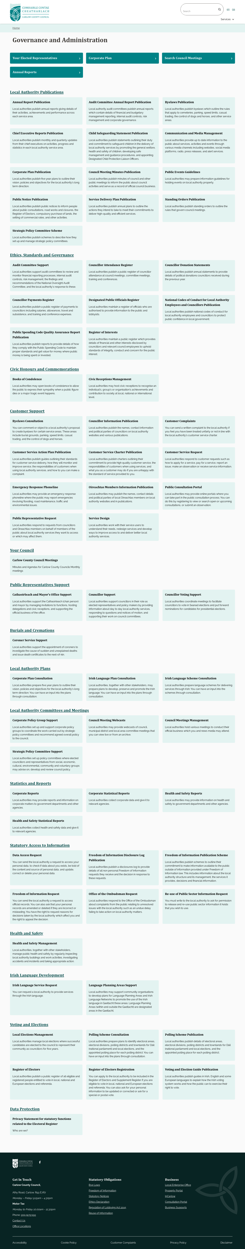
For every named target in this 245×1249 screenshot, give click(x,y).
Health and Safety (26, 944)
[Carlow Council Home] (22, 1163)
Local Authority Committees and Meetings (50, 716)
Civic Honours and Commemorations (45, 374)
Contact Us (18, 1220)
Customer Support (27, 415)
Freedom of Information (102, 1190)
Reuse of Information (101, 1213)
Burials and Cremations (32, 636)
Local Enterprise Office (178, 1185)
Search (185, 5)
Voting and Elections (29, 1035)
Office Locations (21, 1226)
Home (16, 28)
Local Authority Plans (30, 674)
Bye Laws (94, 1185)
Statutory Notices (99, 1196)
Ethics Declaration (99, 1201)
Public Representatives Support (40, 590)
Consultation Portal (176, 1201)
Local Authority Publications (37, 92)
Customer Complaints (123, 1242)
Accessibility (19, 1242)
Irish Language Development (37, 986)
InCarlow (170, 1196)
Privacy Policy (178, 1242)
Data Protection (25, 1120)
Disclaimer (226, 1242)
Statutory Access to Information (40, 851)
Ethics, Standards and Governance (42, 255)
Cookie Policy (69, 1242)
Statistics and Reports (31, 789)
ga (233, 9)
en (228, 9)
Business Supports (176, 1207)
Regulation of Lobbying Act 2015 (107, 1207)
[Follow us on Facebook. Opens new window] (39, 1162)
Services (226, 19)
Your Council (22, 556)
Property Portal (174, 1190)
